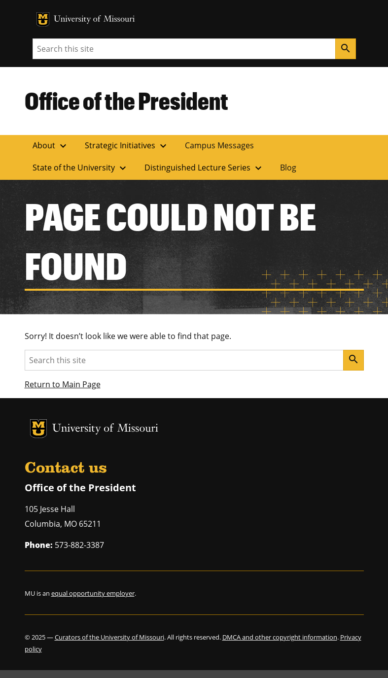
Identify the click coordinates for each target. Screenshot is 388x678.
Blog (288, 167)
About (51, 146)
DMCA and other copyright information (279, 637)
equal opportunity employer (93, 593)
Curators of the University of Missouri (109, 637)
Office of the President (126, 100)
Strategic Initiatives (127, 146)
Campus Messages (219, 145)
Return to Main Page (63, 384)
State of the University (81, 168)
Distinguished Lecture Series (204, 168)
